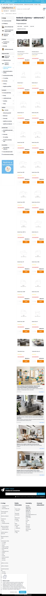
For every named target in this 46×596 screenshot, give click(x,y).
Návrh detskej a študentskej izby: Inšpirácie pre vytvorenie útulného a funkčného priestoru (28, 386)
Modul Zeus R (35, 321)
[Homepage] (1, 4)
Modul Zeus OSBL (35, 261)
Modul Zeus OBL (35, 291)
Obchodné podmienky (18, 4)
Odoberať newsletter (12, 491)
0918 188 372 (14, 1)
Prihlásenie (38, 0)
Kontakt (36, 4)
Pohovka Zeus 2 (35, 51)
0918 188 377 (8, 1)
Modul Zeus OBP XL (21, 232)
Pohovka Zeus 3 (20, 51)
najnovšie (32, 26)
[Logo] (8, 9)
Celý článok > (41, 391)
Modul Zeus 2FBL (35, 172)
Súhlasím (22, 592)
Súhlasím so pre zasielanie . (30, 496)
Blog (39, 4)
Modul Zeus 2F (20, 112)
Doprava (11, 4)
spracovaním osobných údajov (27, 496)
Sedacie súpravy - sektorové (11, 13)
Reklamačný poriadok (28, 4)
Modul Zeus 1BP (20, 142)
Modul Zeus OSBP (21, 291)
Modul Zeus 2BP (20, 172)
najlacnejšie (19, 26)
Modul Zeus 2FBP (21, 202)
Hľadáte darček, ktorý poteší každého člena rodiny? (28, 470)
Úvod (3, 13)
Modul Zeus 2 (35, 82)
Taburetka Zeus (20, 351)
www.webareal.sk (27, 594)
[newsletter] (41, 494)
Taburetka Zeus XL (36, 351)
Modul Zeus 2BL (35, 142)
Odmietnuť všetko (13, 592)
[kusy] (19, 63)
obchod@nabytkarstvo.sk (9, 2)
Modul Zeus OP (20, 261)
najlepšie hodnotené (21, 28)
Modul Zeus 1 (20, 82)
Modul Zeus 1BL (35, 112)
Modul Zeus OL (35, 232)
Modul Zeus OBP (21, 321)
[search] (29, 9)
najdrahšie (26, 26)
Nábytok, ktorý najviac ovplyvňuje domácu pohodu (28, 444)
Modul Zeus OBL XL (36, 202)
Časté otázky (5, 4)
